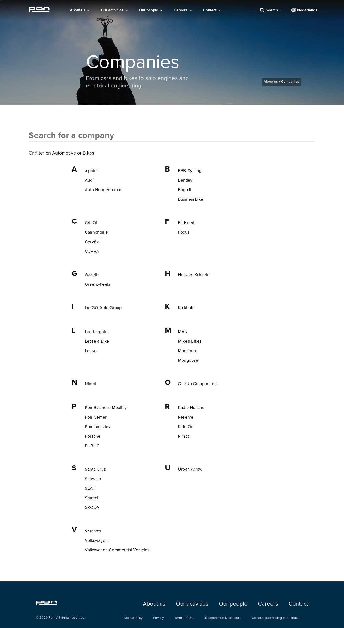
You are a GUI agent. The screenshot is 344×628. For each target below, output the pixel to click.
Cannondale (96, 232)
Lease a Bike (97, 341)
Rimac (184, 436)
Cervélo (92, 242)
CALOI (91, 222)
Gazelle (92, 275)
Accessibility (133, 617)
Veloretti (93, 531)
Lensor (91, 351)
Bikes (88, 152)
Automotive (64, 152)
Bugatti (184, 190)
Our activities (112, 10)
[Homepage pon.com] (39, 10)
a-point (91, 170)
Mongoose (188, 360)
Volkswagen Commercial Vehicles (117, 550)
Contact (209, 10)
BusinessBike (190, 199)
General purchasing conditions (275, 617)
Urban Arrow (190, 469)
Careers (181, 10)
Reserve (185, 417)
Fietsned (186, 222)
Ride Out (186, 426)
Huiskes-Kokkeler (194, 275)
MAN (183, 331)
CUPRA (92, 251)
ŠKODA (92, 507)
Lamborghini (96, 331)
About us (77, 10)
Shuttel (91, 498)
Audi (89, 180)
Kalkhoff (186, 308)
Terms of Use (184, 617)
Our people (148, 10)
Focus (183, 232)
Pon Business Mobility (106, 407)
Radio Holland (191, 407)
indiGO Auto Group (103, 308)
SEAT (90, 488)
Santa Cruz (95, 469)
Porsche (92, 436)
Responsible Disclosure (223, 617)
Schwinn (93, 479)
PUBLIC (92, 446)
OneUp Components (197, 383)
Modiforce (187, 351)
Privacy (158, 617)
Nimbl (90, 383)
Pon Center (96, 417)
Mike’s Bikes (189, 341)
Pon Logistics (97, 426)
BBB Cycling (189, 170)
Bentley (185, 180)
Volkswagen (96, 540)
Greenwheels (97, 284)
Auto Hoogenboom (103, 190)
